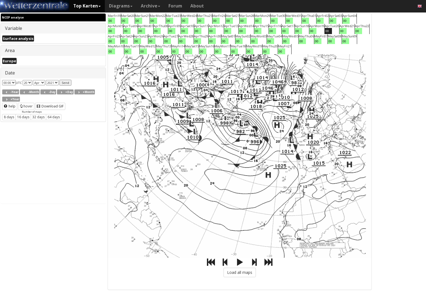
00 (110, 21)
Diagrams (121, 6)
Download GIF (50, 106)
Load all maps (239, 272)
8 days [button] (9, 117)
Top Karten (87, 6)
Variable (13, 28)
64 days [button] (54, 117)
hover (26, 106)
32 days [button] (38, 117)
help (9, 106)
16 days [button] (23, 117)
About (197, 6)
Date (10, 73)
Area (10, 50)
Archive (150, 6)
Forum (175, 6)
